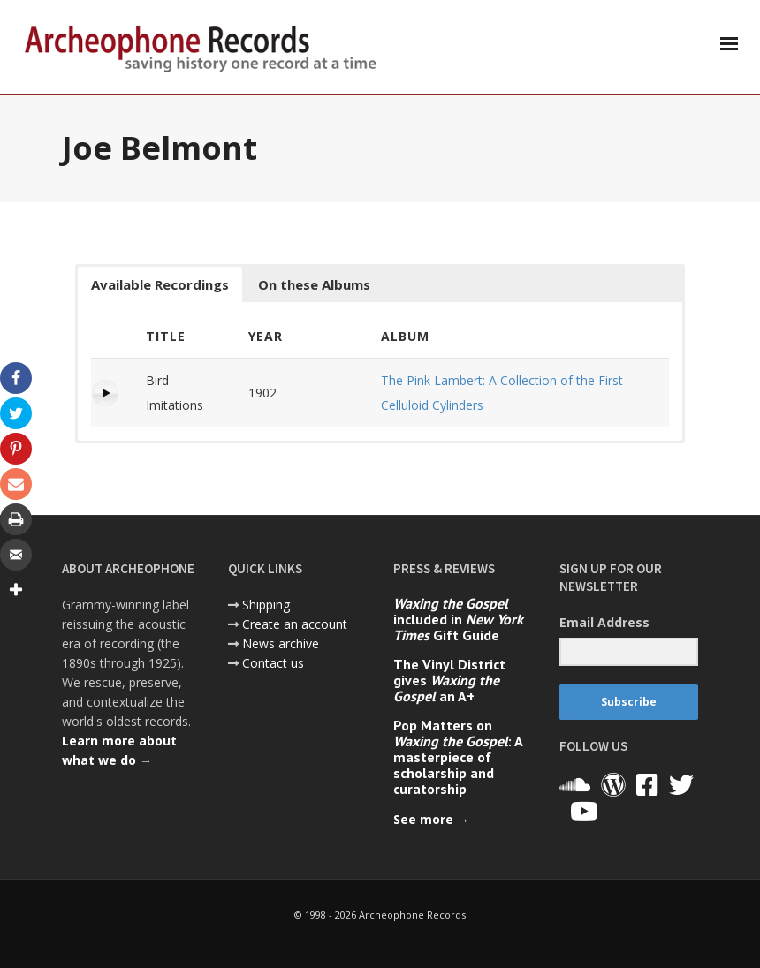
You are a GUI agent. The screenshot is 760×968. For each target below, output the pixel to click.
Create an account (294, 624)
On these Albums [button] (314, 284)
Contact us (273, 662)
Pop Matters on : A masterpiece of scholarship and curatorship (457, 757)
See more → (431, 819)
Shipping (266, 604)
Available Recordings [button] (160, 284)
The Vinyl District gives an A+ (449, 680)
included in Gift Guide (458, 619)
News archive (280, 643)
